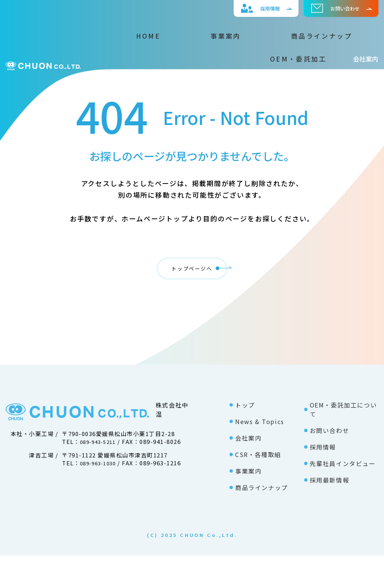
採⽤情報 (251, 8)
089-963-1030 (100, 468)
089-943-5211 (100, 447)
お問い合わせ (332, 8)
